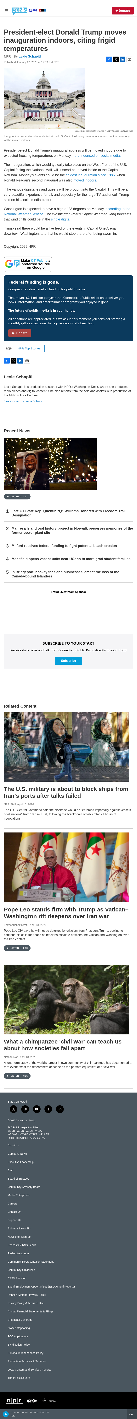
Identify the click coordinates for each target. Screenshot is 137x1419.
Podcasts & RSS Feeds (22, 1245)
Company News (17, 1153)
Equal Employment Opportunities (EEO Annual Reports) (41, 1286)
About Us (13, 1145)
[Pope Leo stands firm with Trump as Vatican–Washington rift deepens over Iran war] (66, 867)
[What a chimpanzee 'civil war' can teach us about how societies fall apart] (66, 1000)
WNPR (24, 1134)
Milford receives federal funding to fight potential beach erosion (64, 546)
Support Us (14, 1220)
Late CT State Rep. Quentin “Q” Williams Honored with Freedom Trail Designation (69, 513)
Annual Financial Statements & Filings (30, 1311)
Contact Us (14, 1211)
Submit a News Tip (19, 1228)
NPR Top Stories (29, 348)
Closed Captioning (19, 1328)
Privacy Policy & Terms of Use (26, 1303)
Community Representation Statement (31, 1261)
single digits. (60, 219)
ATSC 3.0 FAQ (37, 1138)
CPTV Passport (17, 1278)
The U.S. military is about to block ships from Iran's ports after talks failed (66, 792)
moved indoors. (85, 180)
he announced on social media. (97, 156)
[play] (5, 1414)
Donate (124, 10)
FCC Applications (18, 1336)
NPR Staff (10, 804)
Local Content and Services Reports (29, 1369)
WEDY (38, 1131)
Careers (12, 1203)
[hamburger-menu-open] (6, 10)
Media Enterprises (19, 1195)
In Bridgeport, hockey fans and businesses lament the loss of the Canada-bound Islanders (65, 574)
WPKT (33, 1134)
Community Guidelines (21, 1270)
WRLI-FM (44, 1134)
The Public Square (19, 1378)
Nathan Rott (11, 1057)
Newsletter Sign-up (19, 1236)
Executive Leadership (21, 1162)
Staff (10, 1170)
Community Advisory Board (24, 1187)
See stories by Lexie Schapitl (24, 401)
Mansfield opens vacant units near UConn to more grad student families (71, 559)
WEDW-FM (13, 1134)
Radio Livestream (18, 1253)
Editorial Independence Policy (25, 1353)
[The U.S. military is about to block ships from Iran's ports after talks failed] (66, 747)
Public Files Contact (18, 1138)
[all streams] (132, 1414)
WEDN (20, 1131)
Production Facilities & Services (27, 1361)
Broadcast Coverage (20, 1319)
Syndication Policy (19, 1344)
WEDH (11, 1131)
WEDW (29, 1131)
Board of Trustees (18, 1178)
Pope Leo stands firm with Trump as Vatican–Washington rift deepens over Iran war (66, 912)
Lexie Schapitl (30, 56)
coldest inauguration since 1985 (90, 175)
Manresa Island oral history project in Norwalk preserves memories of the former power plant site (72, 530)
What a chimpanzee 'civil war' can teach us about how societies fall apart (63, 1044)
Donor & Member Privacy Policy (27, 1295)
